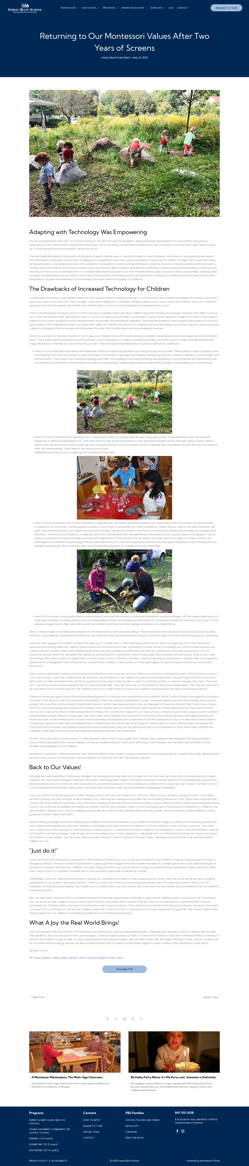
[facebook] (177, 1131)
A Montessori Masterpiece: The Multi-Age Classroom (67, 1077)
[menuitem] (69, 8)
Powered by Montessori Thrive (203, 1160)
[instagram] (182, 1131)
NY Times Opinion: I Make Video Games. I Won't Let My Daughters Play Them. (76, 958)
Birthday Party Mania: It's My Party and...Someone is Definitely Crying (173, 1077)
